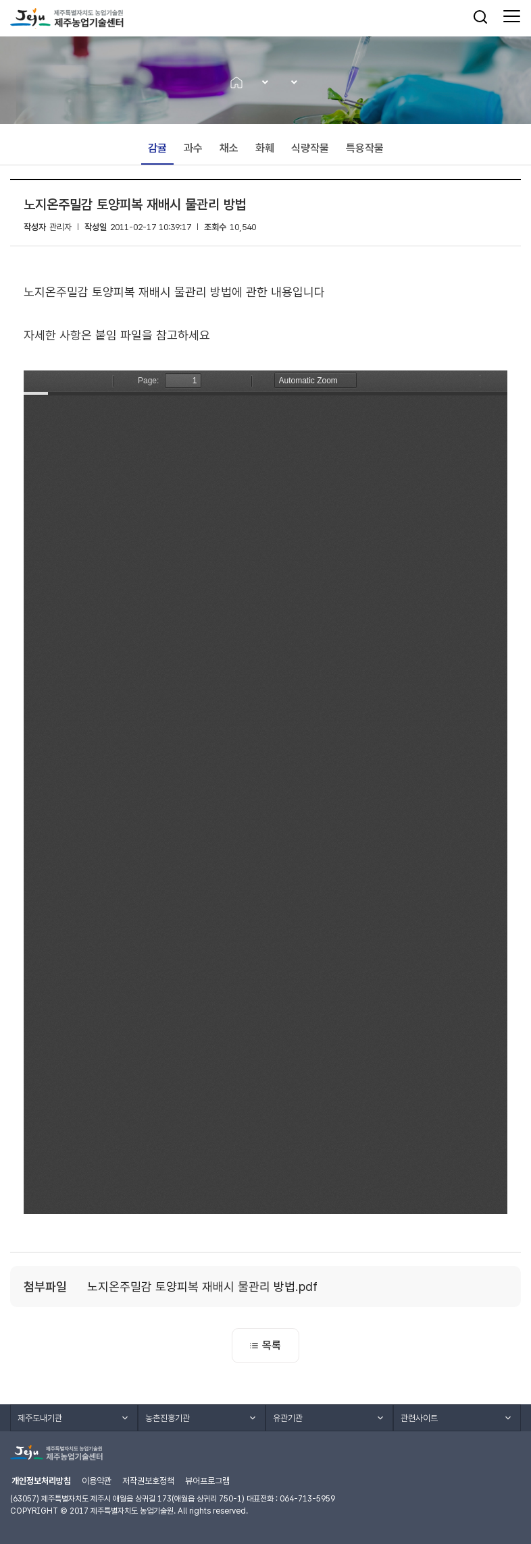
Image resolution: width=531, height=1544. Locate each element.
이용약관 (96, 1481)
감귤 (157, 148)
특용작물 (365, 148)
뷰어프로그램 (207, 1481)
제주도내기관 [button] (40, 1418)
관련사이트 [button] (419, 1418)
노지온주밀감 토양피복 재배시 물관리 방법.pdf (202, 1286)
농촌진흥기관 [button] (167, 1418)
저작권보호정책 (148, 1481)
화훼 (264, 148)
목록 (265, 1345)
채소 (229, 148)
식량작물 (310, 148)
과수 (193, 148)
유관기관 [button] (288, 1418)
